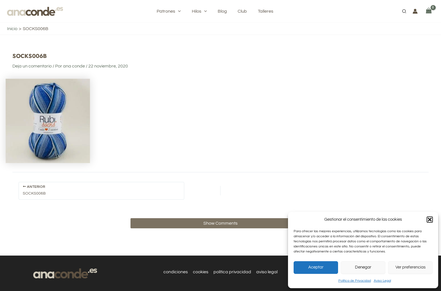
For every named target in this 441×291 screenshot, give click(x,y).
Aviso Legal (382, 281)
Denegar (363, 267)
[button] (430, 219)
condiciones (176, 272)
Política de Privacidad (354, 281)
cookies (201, 272)
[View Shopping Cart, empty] (428, 11)
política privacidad (232, 272)
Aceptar (315, 267)
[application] (183, 11)
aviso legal (266, 272)
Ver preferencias (410, 267)
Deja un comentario (32, 66)
